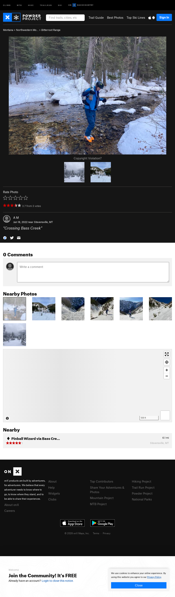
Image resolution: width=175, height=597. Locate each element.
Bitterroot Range (50, 30)
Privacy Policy (154, 577)
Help (51, 487)
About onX (11, 505)
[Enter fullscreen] (167, 354)
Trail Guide (96, 17)
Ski (60, 5)
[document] (138, 579)
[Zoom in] (167, 370)
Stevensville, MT (43, 222)
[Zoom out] (167, 376)
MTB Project (98, 504)
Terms (96, 533)
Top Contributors (101, 481)
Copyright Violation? (88, 158)
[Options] (165, 415)
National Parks (142, 499)
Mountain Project (102, 498)
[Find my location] (167, 362)
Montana (8, 30)
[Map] (87, 385)
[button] (5, 237)
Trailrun (46, 5)
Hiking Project (141, 481)
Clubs (52, 499)
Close (139, 585)
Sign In (164, 17)
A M (16, 217)
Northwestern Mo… (27, 30)
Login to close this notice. (58, 580)
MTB (19, 5)
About (52, 481)
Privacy (106, 533)
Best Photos (115, 17)
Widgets (54, 493)
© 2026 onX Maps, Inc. (77, 533)
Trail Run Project (143, 487)
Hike (31, 5)
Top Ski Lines (136, 17)
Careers (9, 510)
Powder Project (142, 493)
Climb (7, 5)
